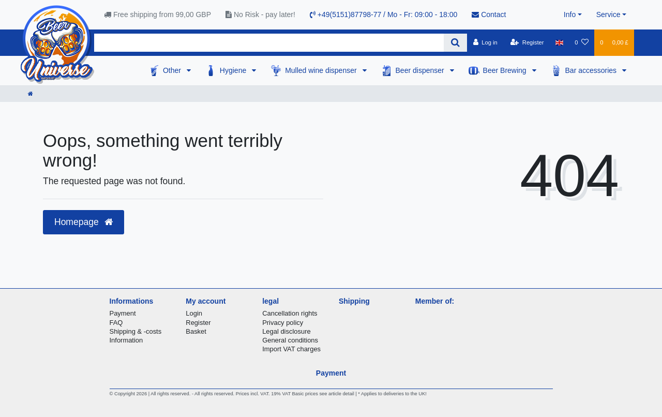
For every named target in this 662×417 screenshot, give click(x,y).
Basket (196, 331)
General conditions (290, 340)
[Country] (559, 42)
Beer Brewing (506, 70)
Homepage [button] (83, 222)
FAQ (116, 322)
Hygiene (234, 70)
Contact (489, 14)
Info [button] (570, 14)
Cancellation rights (289, 313)
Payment (123, 313)
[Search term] (269, 43)
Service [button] (608, 14)
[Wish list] (581, 42)
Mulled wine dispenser (321, 70)
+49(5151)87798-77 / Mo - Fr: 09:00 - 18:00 (383, 14)
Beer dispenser (421, 70)
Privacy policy (282, 322)
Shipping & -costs (136, 331)
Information (126, 340)
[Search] (455, 43)
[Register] (527, 42)
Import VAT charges (291, 349)
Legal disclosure (286, 331)
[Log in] (485, 42)
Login (194, 313)
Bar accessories (592, 70)
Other (173, 70)
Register (198, 322)
